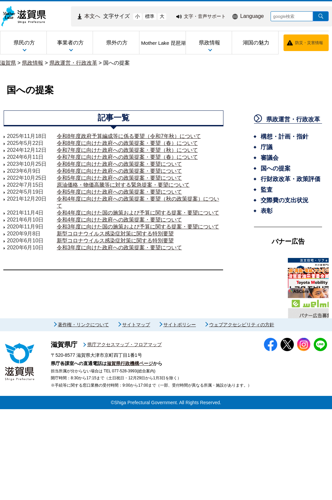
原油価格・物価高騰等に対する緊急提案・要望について (123, 185)
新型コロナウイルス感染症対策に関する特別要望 (115, 233)
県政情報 (32, 63)
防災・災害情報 (309, 42)
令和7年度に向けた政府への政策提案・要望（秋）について (127, 150)
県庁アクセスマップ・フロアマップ (124, 435)
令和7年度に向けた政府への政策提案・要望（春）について (127, 157)
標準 (149, 16)
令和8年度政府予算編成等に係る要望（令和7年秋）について (129, 136)
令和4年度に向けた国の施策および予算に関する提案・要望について (138, 213)
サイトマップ (136, 415)
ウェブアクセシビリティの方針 (241, 415)
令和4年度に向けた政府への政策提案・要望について (119, 219)
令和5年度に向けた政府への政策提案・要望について (119, 178)
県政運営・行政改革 (73, 63)
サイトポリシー (179, 415)
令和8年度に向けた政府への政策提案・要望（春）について (127, 143)
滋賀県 (8, 63)
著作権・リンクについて (83, 415)
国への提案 (116, 63)
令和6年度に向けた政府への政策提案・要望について (119, 164)
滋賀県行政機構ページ (130, 454)
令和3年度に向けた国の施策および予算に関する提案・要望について (138, 226)
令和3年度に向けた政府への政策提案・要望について (119, 247)
